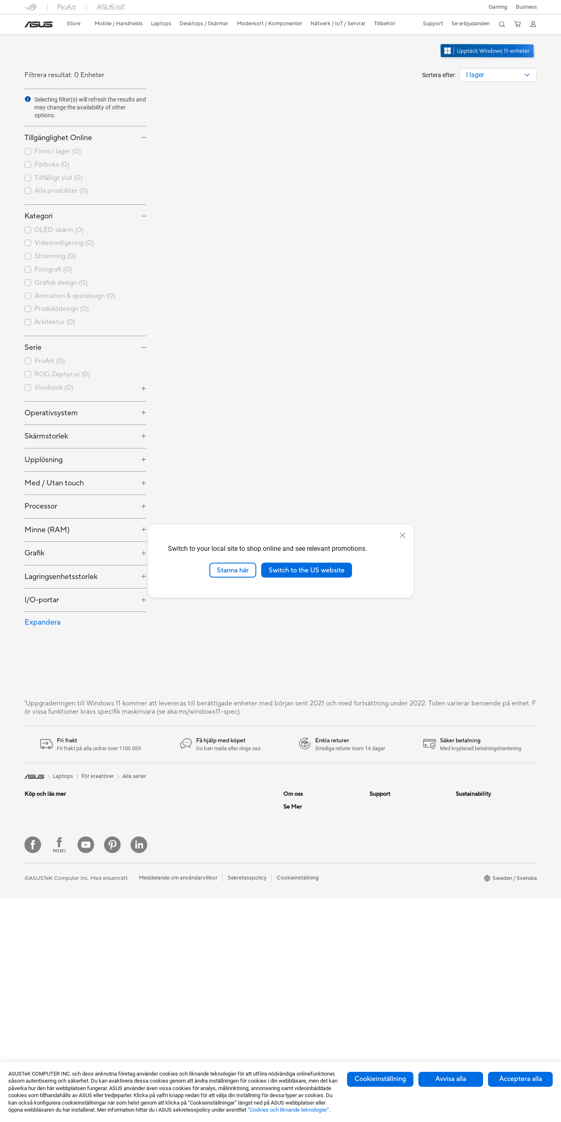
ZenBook (294, 993)
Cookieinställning (380, 1079)
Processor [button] (40, 506)
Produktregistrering (393, 844)
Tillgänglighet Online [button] (58, 138)
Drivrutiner (382, 856)
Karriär (291, 819)
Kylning (119, 919)
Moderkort (123, 881)
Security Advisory (391, 868)
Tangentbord (211, 888)
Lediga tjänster (301, 856)
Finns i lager (57, 151)
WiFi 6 (203, 819)
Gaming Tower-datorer (52, 982)
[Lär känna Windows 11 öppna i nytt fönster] (488, 58)
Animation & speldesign (74, 296)
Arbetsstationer (129, 831)
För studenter (41, 907)
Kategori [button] (38, 216)
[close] (402, 535)
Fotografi (53, 269)
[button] (498, 7)
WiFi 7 (203, 806)
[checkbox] (85, 230)
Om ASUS (295, 806)
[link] (38, 24)
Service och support (394, 806)
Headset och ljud (216, 913)
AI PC (290, 931)
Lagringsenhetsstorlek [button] (60, 577)
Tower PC (36, 969)
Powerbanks (211, 987)
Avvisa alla (450, 1079)
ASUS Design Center (308, 956)
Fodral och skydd (217, 950)
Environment (471, 819)
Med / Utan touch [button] (54, 483)
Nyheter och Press (306, 831)
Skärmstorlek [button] (46, 436)
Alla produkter (61, 191)
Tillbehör (35, 832)
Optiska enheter (130, 956)
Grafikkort (122, 894)
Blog (289, 1030)
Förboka (51, 164)
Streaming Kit (212, 925)
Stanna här (233, 570)
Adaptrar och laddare (222, 963)
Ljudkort (120, 943)
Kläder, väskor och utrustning (231, 938)
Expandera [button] (42, 622)
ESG (461, 806)
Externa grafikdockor (136, 968)
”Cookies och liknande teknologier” (288, 1110)
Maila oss (380, 819)
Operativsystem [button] (51, 413)
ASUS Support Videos (396, 881)
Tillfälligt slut (58, 178)
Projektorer (124, 844)
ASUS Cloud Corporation (314, 881)
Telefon (33, 819)
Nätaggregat (126, 931)
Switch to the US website (307, 570)
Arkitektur (54, 322)
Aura (289, 1018)
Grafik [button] (34, 553)
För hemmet (39, 857)
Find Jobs (295, 906)
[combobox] (498, 75)
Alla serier (134, 776)
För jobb (34, 882)
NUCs (117, 819)
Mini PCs (120, 806)
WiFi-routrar (211, 831)
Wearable (121, 856)
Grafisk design (60, 283)
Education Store (303, 943)
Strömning (55, 256)
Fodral (118, 906)
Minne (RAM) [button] (47, 530)
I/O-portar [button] (41, 600)
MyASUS (380, 893)
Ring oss (379, 831)
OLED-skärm (59, 230)
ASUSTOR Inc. (301, 844)
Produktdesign (61, 309)
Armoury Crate (301, 1006)
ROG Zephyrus (62, 374)
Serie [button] (32, 347)
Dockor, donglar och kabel (228, 975)
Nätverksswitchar (217, 844)
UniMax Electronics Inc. (312, 893)
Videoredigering (64, 243)
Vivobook (53, 387)
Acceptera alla (520, 1079)
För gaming (38, 869)
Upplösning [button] (43, 460)
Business (526, 7)
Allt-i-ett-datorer (45, 957)
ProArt (49, 361)
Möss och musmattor (222, 900)
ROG (289, 968)
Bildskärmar (39, 944)
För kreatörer (40, 894)
